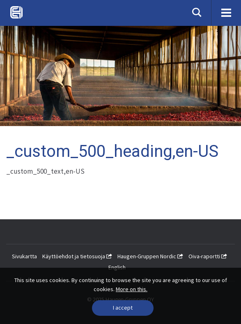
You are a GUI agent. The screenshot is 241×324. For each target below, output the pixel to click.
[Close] (123, 308)
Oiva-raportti (207, 256)
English (117, 267)
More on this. (131, 289)
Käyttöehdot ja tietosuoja (77, 256)
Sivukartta (24, 256)
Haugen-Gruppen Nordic (150, 256)
